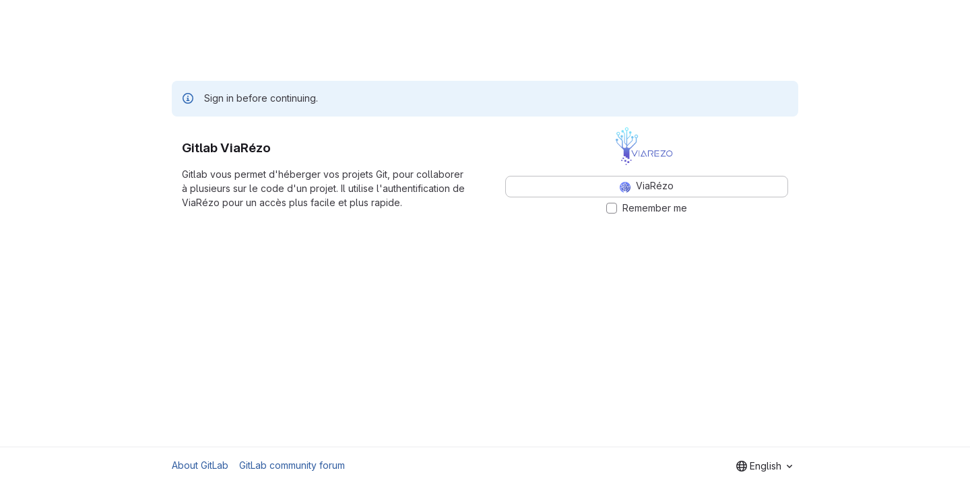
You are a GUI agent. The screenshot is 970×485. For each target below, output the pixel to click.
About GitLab (200, 465)
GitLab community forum (292, 465)
